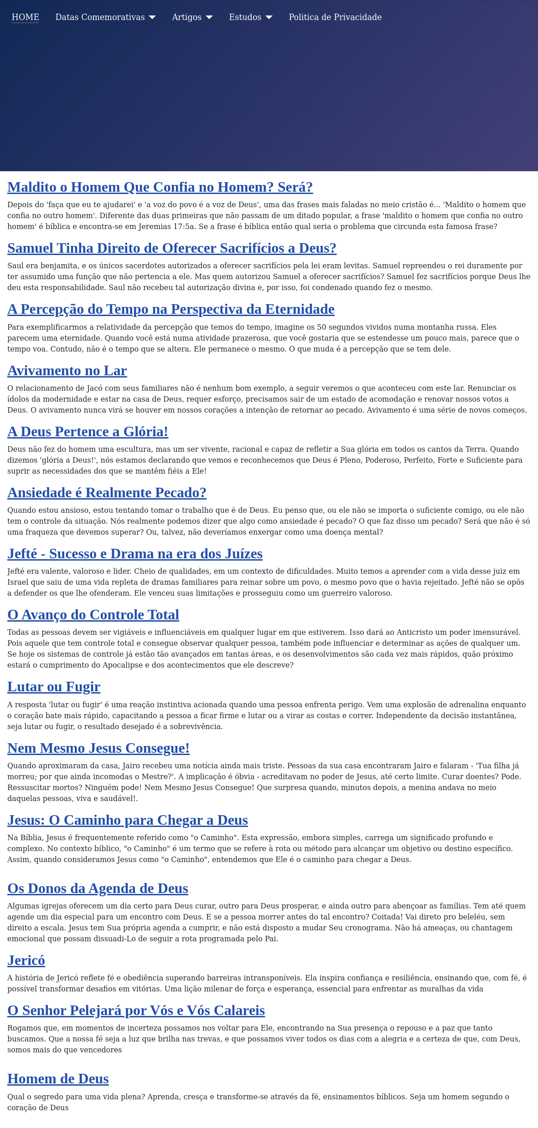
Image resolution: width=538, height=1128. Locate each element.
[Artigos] (207, 17)
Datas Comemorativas (100, 17)
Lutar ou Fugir (53, 686)
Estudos (245, 17)
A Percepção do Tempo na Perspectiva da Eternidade (171, 309)
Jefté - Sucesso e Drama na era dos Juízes (135, 553)
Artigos (187, 17)
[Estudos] (267, 17)
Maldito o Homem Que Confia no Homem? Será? (160, 187)
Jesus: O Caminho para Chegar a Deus (127, 820)
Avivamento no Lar (67, 370)
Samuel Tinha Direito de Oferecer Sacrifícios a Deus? (172, 248)
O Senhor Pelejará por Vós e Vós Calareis (136, 1010)
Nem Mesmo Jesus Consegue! (98, 748)
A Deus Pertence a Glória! (87, 431)
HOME (26, 17)
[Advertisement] (269, 103)
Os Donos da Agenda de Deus (97, 888)
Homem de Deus (58, 1079)
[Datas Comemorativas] (150, 17)
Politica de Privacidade (335, 17)
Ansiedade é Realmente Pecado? (107, 492)
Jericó (26, 960)
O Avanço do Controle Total (93, 615)
